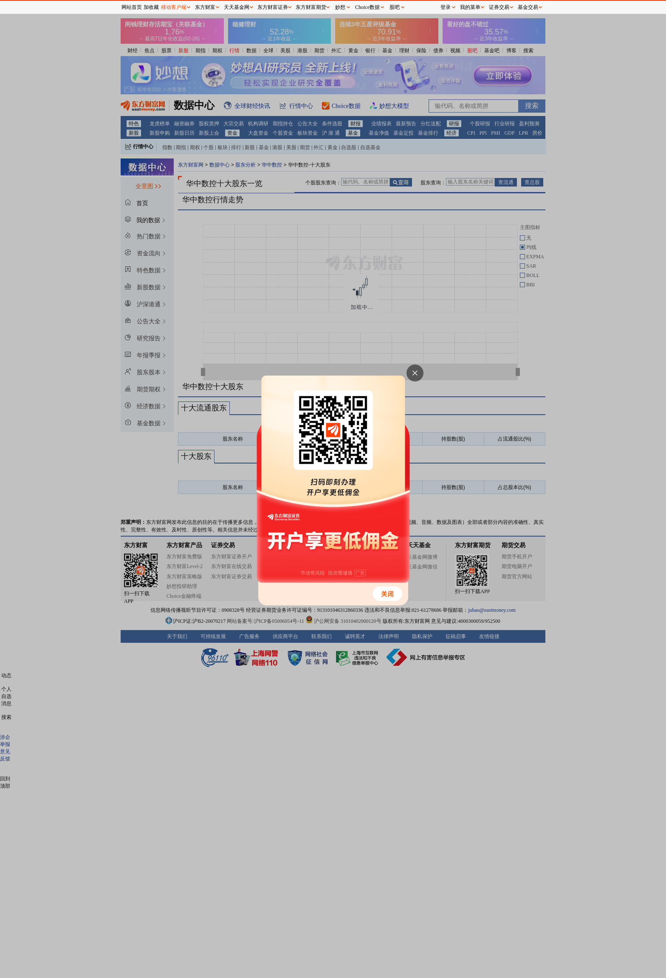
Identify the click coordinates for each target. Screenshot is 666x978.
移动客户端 (173, 7)
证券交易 (499, 7)
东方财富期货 (311, 7)
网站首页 (131, 7)
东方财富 (205, 7)
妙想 (340, 7)
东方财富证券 (272, 7)
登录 (445, 7)
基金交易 (528, 7)
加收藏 (151, 7)
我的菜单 (470, 7)
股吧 (394, 7)
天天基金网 (236, 7)
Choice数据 (367, 7)
